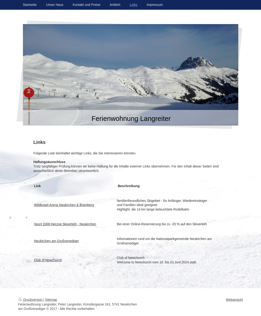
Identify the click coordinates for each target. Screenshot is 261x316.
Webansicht (234, 299)
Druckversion (30, 299)
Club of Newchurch (48, 260)
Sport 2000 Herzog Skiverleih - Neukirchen (65, 224)
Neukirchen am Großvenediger (56, 241)
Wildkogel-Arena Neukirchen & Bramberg (64, 205)
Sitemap (51, 299)
